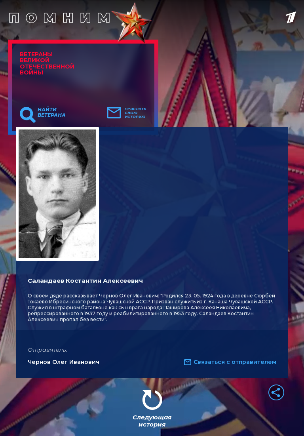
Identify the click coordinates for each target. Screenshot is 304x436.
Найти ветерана (52, 112)
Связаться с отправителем (235, 362)
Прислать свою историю (135, 113)
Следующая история (152, 420)
